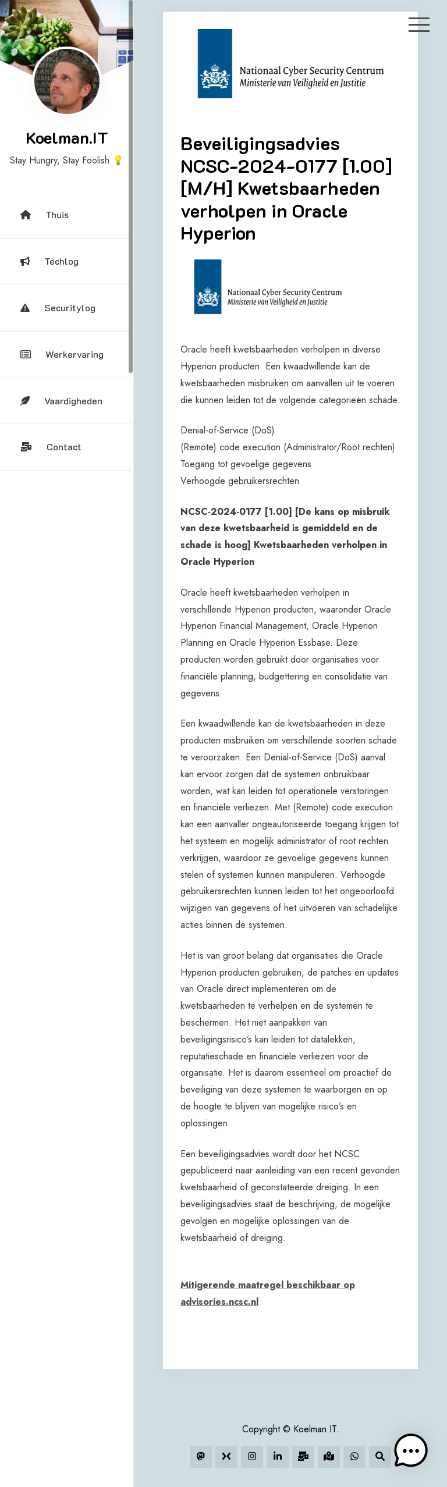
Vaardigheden (61, 400)
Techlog (49, 261)
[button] (411, 1451)
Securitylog (57, 307)
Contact (50, 446)
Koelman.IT (67, 137)
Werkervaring (62, 354)
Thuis (44, 214)
